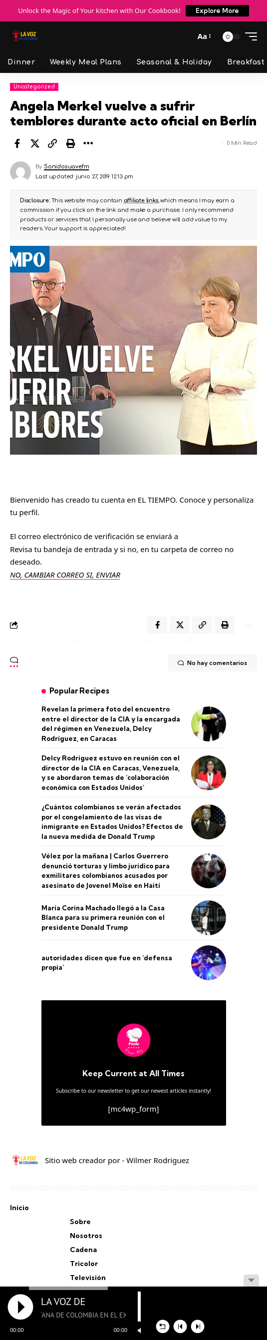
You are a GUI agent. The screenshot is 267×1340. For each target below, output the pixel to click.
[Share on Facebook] (17, 143)
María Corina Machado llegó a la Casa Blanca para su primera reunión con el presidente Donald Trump (103, 917)
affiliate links (141, 200)
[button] (185, 36)
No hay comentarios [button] (212, 663)
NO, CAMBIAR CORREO (48, 575)
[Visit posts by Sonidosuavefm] (20, 171)
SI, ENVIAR (103, 575)
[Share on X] (35, 143)
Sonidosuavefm (66, 166)
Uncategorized (34, 86)
